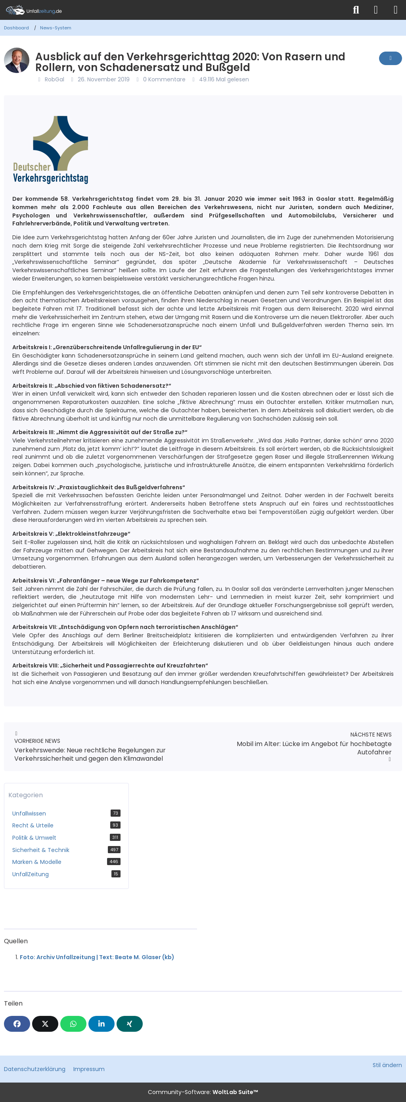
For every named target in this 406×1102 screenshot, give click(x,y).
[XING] (130, 1024)
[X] (45, 1024)
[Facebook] (17, 1024)
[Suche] (356, 10)
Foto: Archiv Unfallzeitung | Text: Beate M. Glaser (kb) (97, 957)
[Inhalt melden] (390, 58)
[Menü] (396, 10)
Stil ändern (387, 1065)
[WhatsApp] (73, 1024)
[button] (101, 1024)
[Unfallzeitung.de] (173, 10)
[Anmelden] (376, 10)
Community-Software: (203, 1092)
